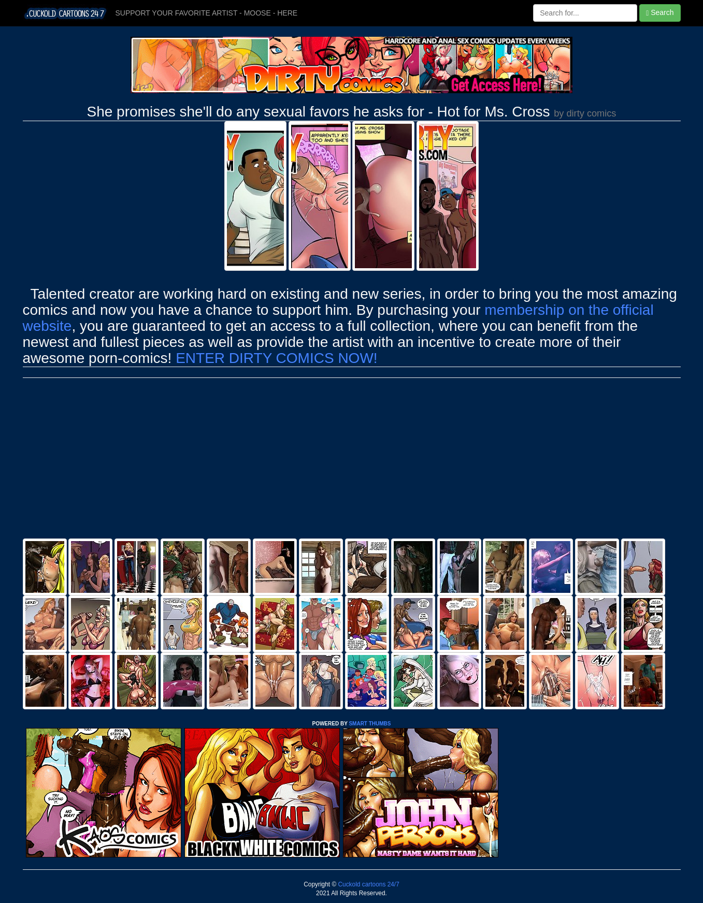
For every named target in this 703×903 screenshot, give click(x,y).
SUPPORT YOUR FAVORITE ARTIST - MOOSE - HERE (207, 13)
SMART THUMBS (370, 723)
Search (659, 12)
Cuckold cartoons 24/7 (367, 884)
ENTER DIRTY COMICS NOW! (276, 358)
